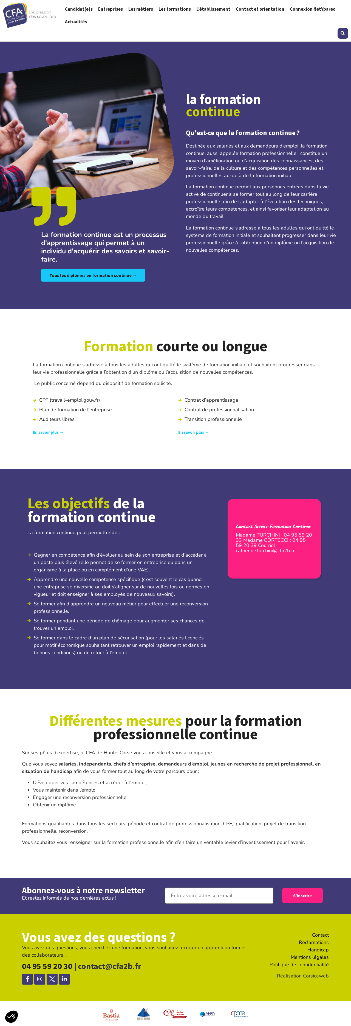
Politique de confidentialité (299, 964)
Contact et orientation (260, 9)
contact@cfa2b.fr (109, 966)
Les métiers (140, 9)
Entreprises (110, 9)
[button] (343, 33)
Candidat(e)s (79, 9)
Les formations (174, 9)
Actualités (76, 22)
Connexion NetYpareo (313, 9)
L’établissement (213, 9)
